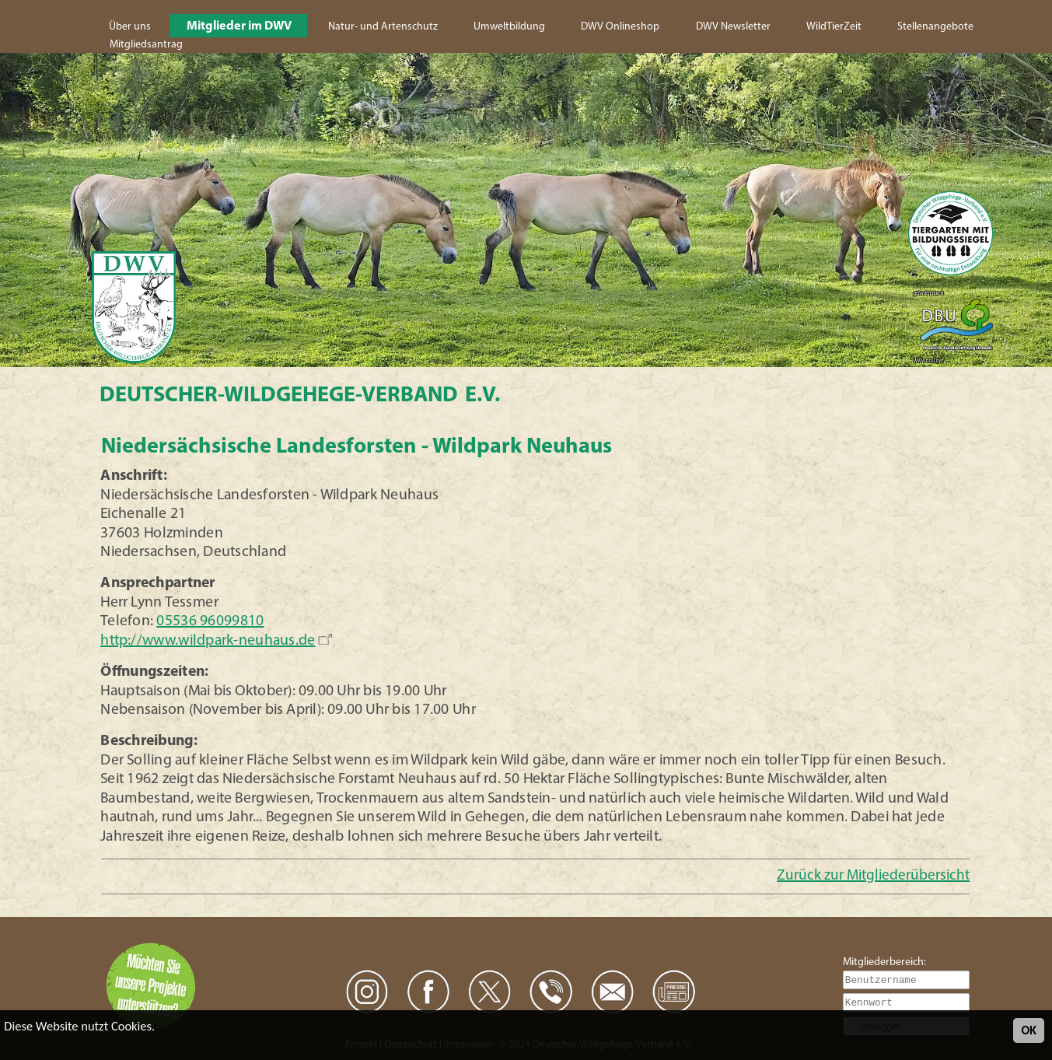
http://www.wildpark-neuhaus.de (207, 641)
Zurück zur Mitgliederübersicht (873, 876)
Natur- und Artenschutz (383, 27)
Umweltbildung (509, 27)
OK (1028, 1030)
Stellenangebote (935, 27)
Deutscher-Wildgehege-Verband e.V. (300, 396)
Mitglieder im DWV (239, 26)
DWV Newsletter (733, 27)
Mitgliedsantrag (146, 45)
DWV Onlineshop (620, 27)
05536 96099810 (210, 621)
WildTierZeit (834, 27)
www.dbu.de (928, 361)
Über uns (130, 27)
